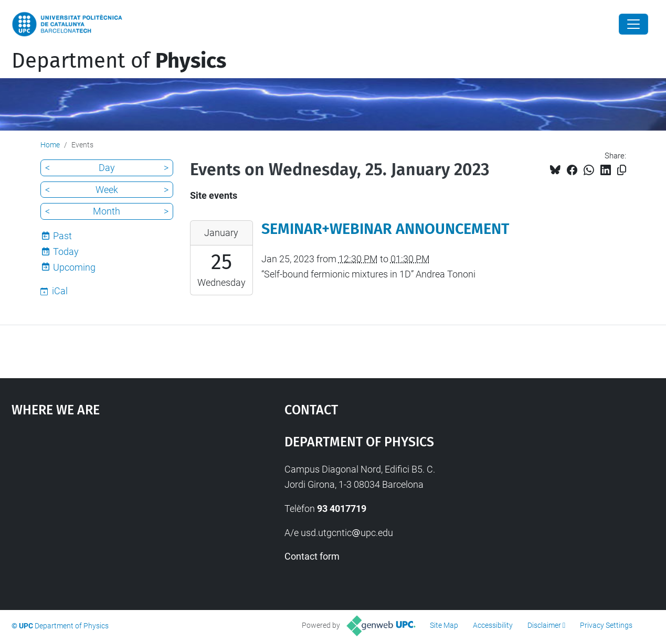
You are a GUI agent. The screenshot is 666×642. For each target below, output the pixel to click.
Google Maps (115, 507)
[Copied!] (621, 170)
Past (62, 235)
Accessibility (493, 625)
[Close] (633, 24)
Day (107, 167)
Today (66, 251)
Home (50, 145)
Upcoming (74, 267)
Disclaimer (544, 625)
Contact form (312, 556)
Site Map (444, 625)
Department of (119, 60)
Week (107, 189)
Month (106, 211)
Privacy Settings (606, 625)
